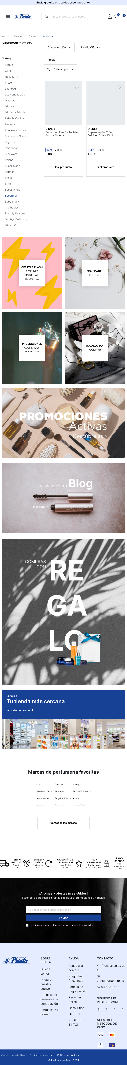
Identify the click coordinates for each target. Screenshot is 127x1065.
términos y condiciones (65, 925)
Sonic (8, 177)
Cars (8, 70)
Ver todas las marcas (63, 822)
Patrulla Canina (14, 118)
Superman (11, 195)
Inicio (4, 36)
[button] (123, 17)
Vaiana (9, 160)
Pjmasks (10, 124)
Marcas (18, 36)
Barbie (9, 64)
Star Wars (11, 154)
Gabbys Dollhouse (16, 219)
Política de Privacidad (41, 1055)
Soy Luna (10, 142)
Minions (9, 106)
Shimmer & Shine (15, 136)
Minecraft (11, 225)
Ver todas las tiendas (21, 710)
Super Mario (12, 166)
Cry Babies (12, 207)
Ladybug (10, 88)
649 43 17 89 (110, 987)
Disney (32, 36)
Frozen (9, 82)
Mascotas (11, 100)
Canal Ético (76, 1008)
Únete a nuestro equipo (46, 984)
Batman (9, 171)
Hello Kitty (11, 76)
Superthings (12, 189)
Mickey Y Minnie (15, 112)
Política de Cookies (68, 1055)
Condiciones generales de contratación (49, 999)
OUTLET (74, 1014)
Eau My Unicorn (15, 213)
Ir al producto (63, 167)
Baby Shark (12, 201)
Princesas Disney (15, 130)
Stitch (8, 183)
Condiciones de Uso (13, 1055)
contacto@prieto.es (110, 980)
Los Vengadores (15, 94)
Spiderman (11, 148)
